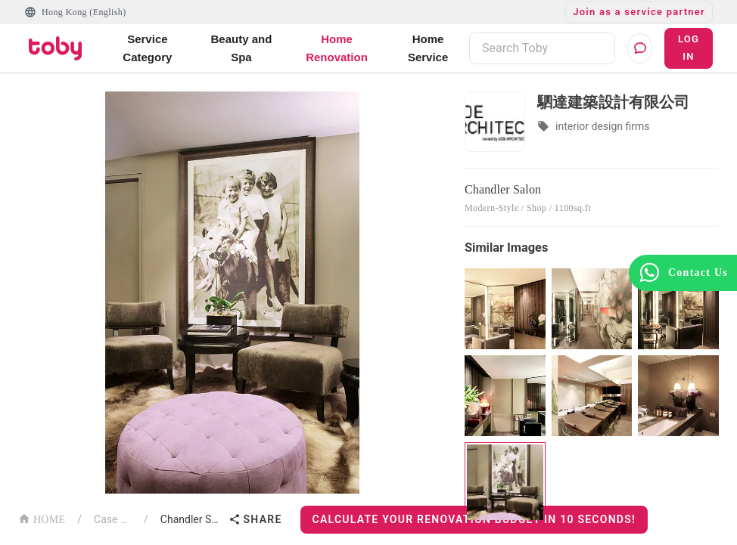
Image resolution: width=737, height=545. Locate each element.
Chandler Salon (191, 519)
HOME (41, 518)
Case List (113, 519)
